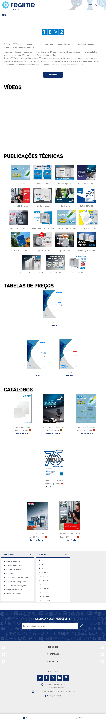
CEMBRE (45, 584)
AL (43, 564)
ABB (43, 560)
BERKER (45, 572)
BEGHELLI (45, 568)
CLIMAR (45, 592)
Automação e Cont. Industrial (17, 578)
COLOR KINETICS (48, 600)
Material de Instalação (14, 561)
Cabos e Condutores (14, 565)
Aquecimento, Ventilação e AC (17, 586)
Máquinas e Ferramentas (15, 590)
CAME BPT (45, 580)
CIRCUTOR (45, 588)
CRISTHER (45, 596)
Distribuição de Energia (14, 569)
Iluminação (10, 573)
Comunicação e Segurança (16, 582)
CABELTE (45, 576)
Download (18, 433)
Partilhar (25, 433)
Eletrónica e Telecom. (14, 594)
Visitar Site (53, 75)
